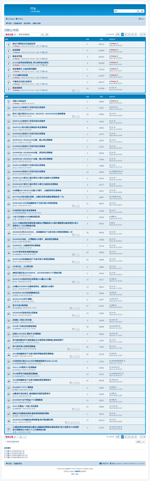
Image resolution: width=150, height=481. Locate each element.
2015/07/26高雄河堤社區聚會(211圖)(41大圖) (32, 279)
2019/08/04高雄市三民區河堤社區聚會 (29, 146)
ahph (16, 416)
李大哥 (17, 301)
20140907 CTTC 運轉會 (23, 387)
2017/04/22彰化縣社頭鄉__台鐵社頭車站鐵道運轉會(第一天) (38, 197)
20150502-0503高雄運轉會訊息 (26, 293)
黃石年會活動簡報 (20, 305)
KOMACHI (115, 196)
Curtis (113, 406)
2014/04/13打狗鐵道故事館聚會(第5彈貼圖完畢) (33, 420)
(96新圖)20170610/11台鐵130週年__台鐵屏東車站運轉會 (37, 190)
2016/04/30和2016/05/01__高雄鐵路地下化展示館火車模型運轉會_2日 (43, 232)
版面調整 (16, 50)
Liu (16, 110)
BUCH (113, 107)
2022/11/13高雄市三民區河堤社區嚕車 (29, 107)
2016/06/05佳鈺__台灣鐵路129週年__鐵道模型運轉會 (35, 239)
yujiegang (18, 254)
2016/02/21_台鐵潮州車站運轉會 (26, 245)
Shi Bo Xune (115, 427)
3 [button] (129, 34)
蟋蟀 (113, 216)
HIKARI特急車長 (20, 213)
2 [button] (125, 34)
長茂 (113, 279)
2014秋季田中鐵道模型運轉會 (25, 374)
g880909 (18, 329)
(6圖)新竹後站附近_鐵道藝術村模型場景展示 (31, 393)
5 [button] (135, 34)
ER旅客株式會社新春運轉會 (24, 210)
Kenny (17, 46)
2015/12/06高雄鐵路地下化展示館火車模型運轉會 (34, 259)
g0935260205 (19, 342)
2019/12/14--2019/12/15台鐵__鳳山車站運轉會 (33, 140)
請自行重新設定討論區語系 (24, 44)
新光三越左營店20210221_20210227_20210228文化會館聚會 (39, 114)
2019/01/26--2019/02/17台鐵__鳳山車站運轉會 (33, 159)
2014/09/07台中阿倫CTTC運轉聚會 (28, 400)
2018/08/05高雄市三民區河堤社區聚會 (29, 171)
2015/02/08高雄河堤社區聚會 (25, 313)
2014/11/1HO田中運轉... (23, 299)
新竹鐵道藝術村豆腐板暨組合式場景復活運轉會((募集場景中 (38, 340)
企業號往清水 (116, 171)
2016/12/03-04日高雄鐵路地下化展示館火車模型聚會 (35, 203)
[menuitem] (19, 19)
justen (17, 322)
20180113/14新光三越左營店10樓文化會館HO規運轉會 (36, 178)
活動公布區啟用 (19, 101)
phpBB (67, 469)
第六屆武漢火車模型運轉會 (24, 346)
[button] (117, 34)
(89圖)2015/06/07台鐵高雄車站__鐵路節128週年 (33, 286)
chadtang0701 (20, 376)
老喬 (113, 305)
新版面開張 (17, 88)
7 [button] (141, 34)
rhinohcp (18, 370)
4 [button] (132, 34)
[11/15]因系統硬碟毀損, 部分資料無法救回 (30, 63)
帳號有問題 (17, 56)
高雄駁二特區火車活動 (22, 320)
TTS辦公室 (44, 46)
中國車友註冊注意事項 (22, 81)
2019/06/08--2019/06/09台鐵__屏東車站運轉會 (33, 152)
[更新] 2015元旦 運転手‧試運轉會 (27, 334)
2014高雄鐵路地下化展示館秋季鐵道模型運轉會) (33, 354)
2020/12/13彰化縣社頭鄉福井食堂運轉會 (30, 127)
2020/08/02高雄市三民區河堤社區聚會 (29, 134)
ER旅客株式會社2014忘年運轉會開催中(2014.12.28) (35, 361)
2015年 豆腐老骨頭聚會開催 (25, 326)
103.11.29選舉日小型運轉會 (25, 367)
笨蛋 (113, 400)
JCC (112, 88)
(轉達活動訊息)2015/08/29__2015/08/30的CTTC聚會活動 (37, 273)
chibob (113, 380)
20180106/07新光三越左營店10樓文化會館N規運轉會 (35, 184)
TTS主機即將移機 (20, 75)
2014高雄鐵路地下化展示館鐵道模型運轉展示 (32, 380)
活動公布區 (11, 30)
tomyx (17, 336)
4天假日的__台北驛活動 (23, 266)
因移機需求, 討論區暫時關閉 (25, 69)
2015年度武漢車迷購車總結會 (25, 252)
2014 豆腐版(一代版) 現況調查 (25, 406)
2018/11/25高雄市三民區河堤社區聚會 (29, 165)
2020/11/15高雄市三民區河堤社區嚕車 (29, 121)
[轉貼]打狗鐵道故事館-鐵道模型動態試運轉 (31, 413)
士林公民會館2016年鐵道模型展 (26, 217)
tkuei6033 (114, 326)
